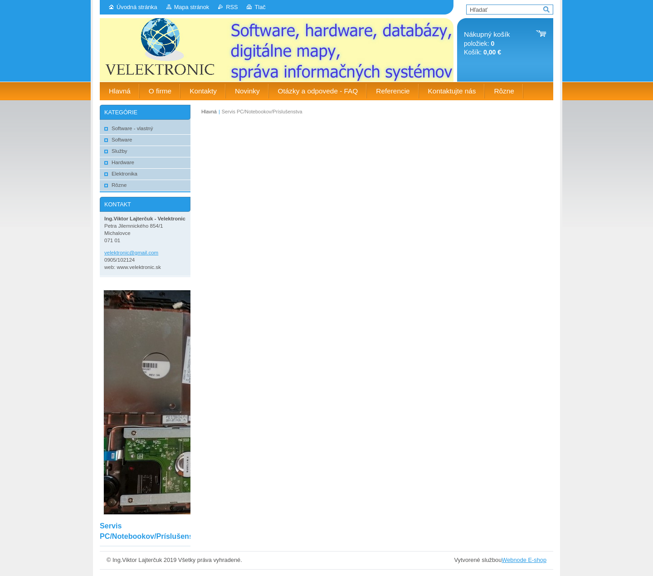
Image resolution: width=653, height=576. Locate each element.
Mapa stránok (192, 7)
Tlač (259, 7)
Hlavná (209, 111)
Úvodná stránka (137, 7)
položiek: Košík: (487, 43)
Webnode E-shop (524, 559)
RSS (232, 7)
